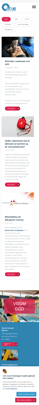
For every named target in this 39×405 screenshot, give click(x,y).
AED (16, 19)
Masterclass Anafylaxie (14, 230)
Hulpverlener (23, 24)
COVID (27, 19)
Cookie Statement (11, 389)
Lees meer (10, 108)
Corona (8, 24)
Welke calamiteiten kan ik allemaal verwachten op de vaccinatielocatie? (17, 144)
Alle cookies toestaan (24, 400)
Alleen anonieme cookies (26, 394)
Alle (6, 19)
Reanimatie (9, 30)
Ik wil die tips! (7, 344)
